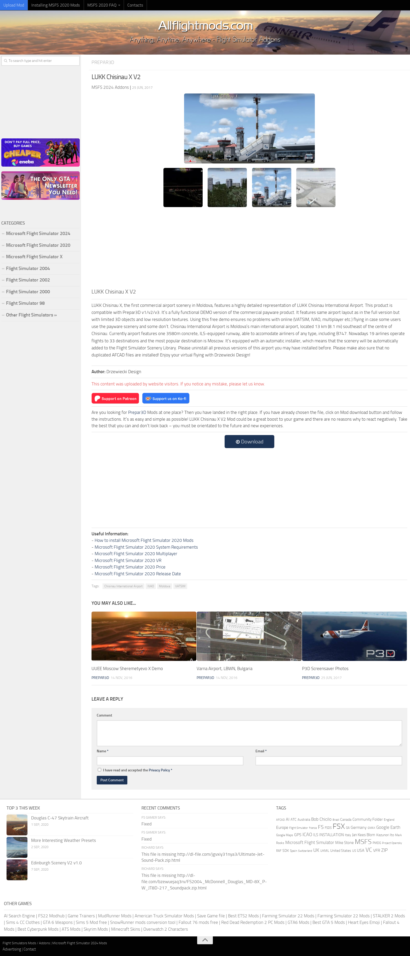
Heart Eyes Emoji (364, 922)
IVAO (150, 586)
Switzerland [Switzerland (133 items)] (305, 850)
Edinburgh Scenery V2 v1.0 (56, 862)
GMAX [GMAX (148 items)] (371, 828)
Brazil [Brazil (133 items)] (336, 819)
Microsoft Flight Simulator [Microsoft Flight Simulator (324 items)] (309, 842)
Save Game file (211, 915)
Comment (104, 715)
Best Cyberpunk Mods (38, 928)
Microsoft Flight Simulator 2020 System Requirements (146, 546)
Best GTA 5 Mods (328, 922)
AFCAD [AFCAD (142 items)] (280, 819)
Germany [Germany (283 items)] (359, 827)
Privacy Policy (159, 770)
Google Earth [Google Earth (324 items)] (388, 827)
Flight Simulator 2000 (28, 292)
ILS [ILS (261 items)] (315, 834)
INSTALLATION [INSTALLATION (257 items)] (331, 834)
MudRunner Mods (115, 915)
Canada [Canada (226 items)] (345, 819)
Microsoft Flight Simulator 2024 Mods (79, 943)
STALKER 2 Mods (389, 915)
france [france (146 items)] (313, 828)
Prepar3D (103, 62)
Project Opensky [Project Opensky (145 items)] (392, 843)
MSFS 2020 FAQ (98, 5)
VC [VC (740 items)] (369, 849)
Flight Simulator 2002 (28, 280)
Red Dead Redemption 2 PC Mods (252, 922)
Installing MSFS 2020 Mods (54, 5)
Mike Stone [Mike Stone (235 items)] (344, 843)
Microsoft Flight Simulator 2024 (38, 233)
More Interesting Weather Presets (63, 840)
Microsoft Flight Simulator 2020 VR (128, 560)
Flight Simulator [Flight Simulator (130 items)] (298, 828)
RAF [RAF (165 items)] (278, 850)
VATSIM (180, 586)
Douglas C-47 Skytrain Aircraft (60, 817)
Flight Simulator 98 (25, 303)
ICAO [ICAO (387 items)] (307, 834)
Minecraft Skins (125, 928)
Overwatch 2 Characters (165, 928)
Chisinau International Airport (123, 586)
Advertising (12, 949)
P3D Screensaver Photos (325, 668)
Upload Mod (13, 5)
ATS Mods (71, 928)
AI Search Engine (19, 915)
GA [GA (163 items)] (348, 828)
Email (261, 751)
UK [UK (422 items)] (316, 850)
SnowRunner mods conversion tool (142, 922)
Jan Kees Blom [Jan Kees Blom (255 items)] (363, 834)
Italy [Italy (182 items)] (348, 835)
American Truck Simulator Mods (164, 915)
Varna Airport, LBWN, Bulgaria (224, 668)
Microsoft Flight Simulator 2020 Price (130, 567)
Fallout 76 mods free (198, 922)
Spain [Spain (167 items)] (293, 850)
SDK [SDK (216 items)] (285, 850)
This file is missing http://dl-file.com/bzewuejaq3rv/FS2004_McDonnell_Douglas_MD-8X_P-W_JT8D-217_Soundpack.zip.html (204, 881)
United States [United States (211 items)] (340, 850)
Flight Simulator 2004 (28, 268)
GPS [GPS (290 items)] (297, 834)
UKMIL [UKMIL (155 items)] (324, 850)
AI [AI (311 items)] (287, 819)
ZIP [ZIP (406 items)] (384, 850)
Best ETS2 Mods (243, 915)
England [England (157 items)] (389, 819)
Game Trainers (81, 915)
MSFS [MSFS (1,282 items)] (363, 842)
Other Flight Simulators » (31, 315)
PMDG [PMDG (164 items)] (377, 843)
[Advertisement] (249, 248)
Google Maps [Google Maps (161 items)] (284, 835)
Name (103, 751)
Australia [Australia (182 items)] (304, 819)
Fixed (146, 823)
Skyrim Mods (96, 928)
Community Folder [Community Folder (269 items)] (367, 819)
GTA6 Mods (298, 922)
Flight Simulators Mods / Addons (26, 943)
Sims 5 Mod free (91, 922)
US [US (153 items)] (354, 850)
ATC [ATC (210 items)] (294, 819)
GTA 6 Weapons (58, 922)
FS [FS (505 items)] (321, 827)
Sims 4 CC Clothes (23, 922)
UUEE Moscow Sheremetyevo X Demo (127, 668)
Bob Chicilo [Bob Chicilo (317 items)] (321, 819)
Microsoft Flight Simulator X (34, 257)
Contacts (131, 5)
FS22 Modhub (51, 915)
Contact (30, 949)
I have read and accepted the (135, 770)
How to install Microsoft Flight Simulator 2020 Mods (144, 540)
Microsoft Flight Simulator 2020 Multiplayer (136, 553)
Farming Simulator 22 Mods (288, 915)
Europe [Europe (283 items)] (282, 827)
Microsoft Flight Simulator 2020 (38, 245)
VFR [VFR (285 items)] (376, 850)
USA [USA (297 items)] (361, 850)
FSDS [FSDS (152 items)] (328, 828)
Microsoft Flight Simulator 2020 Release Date (138, 573)
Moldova (164, 586)
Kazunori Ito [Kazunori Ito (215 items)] (385, 834)
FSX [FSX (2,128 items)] (339, 826)
